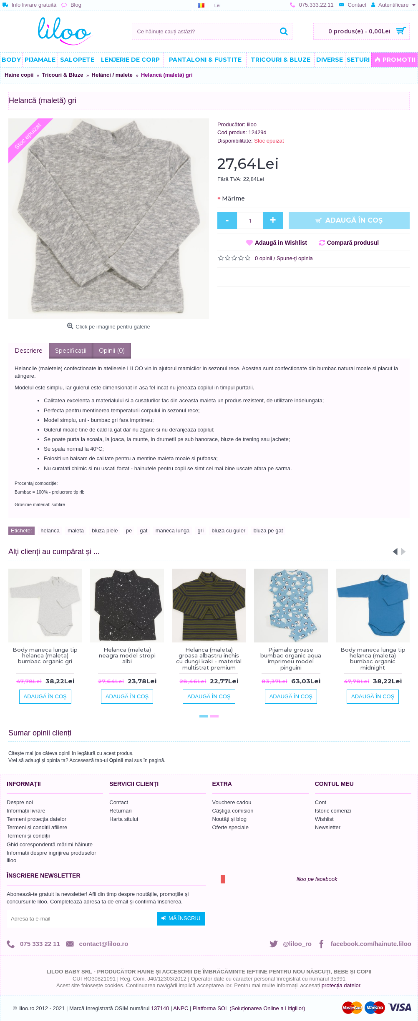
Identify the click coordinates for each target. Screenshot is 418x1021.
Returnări (120, 811)
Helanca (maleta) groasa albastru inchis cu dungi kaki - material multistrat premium (209, 658)
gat (143, 530)
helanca (50, 530)
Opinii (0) (112, 350)
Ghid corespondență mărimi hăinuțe (50, 844)
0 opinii (263, 258)
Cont (320, 802)
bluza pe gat (268, 530)
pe (129, 530)
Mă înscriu (181, 918)
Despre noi (20, 802)
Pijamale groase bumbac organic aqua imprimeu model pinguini (290, 658)
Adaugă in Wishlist (281, 242)
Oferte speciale (230, 827)
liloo (252, 124)
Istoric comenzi (333, 811)
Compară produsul (353, 242)
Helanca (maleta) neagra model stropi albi (127, 655)
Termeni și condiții (28, 836)
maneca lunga (173, 530)
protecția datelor (341, 985)
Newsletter (327, 827)
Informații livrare (26, 811)
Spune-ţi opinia (295, 258)
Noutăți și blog (229, 819)
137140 (160, 1008)
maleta (76, 530)
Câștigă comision (233, 811)
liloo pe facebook (317, 879)
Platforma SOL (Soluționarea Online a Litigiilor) (249, 1008)
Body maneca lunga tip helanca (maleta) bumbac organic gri (45, 655)
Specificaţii (70, 350)
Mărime (233, 198)
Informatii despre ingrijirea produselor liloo (51, 856)
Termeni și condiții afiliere (37, 827)
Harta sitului (123, 819)
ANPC (180, 1008)
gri (201, 530)
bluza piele (105, 530)
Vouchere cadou (232, 802)
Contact (118, 802)
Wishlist (324, 819)
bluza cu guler (228, 530)
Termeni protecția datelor (36, 819)
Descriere (29, 350)
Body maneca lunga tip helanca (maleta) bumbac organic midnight (372, 658)
